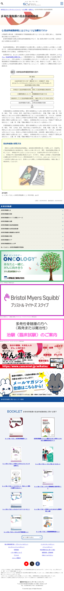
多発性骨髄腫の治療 (6, 221)
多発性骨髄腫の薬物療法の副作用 (10, 232)
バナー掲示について (16, 552)
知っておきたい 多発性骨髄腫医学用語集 (12, 247)
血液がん (31, 9)
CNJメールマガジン (47, 555)
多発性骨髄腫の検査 (6, 214)
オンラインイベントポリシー (16, 547)
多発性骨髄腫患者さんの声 (8, 243)
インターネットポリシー (47, 544)
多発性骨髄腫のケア (6, 240)
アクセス (16, 555)
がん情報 (24, 9)
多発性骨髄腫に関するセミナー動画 (12, 399)
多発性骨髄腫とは (6, 210)
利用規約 (16, 549)
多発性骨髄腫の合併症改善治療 (9, 228)
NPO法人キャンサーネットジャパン (32, 5)
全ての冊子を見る (28, 537)
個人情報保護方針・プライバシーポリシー (16, 544)
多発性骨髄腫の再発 (6, 236)
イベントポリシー (47, 547)
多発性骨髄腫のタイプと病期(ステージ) (12, 217)
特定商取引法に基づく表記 (47, 549)
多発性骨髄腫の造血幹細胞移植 (9, 225)
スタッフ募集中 (16, 558)
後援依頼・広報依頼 (47, 552)
